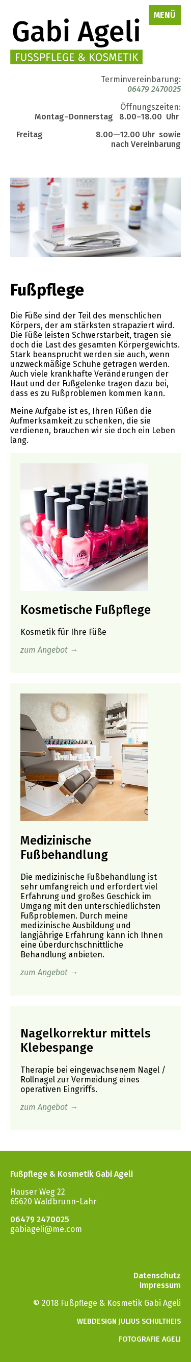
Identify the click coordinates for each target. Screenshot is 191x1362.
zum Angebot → (49, 650)
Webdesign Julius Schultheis (129, 1321)
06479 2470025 (154, 89)
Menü (165, 15)
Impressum (160, 1285)
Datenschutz (157, 1275)
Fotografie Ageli (150, 1339)
